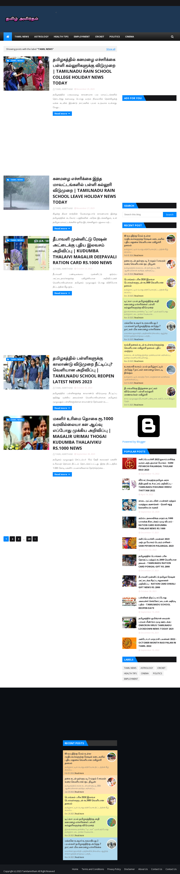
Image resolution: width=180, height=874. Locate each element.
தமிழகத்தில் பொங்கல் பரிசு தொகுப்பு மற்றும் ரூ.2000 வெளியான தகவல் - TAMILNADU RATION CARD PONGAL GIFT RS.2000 (157, 561)
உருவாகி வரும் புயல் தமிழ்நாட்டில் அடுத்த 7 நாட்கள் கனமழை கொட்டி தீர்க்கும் (143, 369)
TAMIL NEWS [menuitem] (22, 36)
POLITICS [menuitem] (115, 36)
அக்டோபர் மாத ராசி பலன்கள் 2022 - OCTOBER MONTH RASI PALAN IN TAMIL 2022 (157, 642)
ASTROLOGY (147, 667)
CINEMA (145, 673)
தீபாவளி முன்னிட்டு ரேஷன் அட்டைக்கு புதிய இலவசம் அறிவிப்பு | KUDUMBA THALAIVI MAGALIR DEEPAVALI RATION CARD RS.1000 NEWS (85, 250)
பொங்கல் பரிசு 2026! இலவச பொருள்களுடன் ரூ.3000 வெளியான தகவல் (143, 282)
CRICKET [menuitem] (99, 36)
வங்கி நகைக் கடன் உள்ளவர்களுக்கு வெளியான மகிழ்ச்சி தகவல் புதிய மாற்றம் (144, 347)
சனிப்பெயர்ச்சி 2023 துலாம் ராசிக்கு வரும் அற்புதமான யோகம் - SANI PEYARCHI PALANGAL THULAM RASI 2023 (157, 464)
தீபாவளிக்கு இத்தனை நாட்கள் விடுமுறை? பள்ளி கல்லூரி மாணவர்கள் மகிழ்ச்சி (140, 391)
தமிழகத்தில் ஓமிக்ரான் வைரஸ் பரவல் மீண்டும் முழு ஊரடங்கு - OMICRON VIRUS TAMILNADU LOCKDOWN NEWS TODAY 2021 (156, 623)
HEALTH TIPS (130, 673)
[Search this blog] (142, 214)
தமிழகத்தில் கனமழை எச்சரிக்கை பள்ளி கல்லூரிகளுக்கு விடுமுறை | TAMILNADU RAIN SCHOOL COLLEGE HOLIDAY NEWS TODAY (84, 71)
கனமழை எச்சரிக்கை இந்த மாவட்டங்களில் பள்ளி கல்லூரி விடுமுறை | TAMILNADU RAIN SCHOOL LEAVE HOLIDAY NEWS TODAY (84, 190)
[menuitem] (8, 36)
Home (75, 869)
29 (29, 538)
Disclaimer (129, 869)
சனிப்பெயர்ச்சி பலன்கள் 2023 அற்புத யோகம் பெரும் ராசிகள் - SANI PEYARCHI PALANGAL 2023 (156, 542)
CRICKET (161, 667)
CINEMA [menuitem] (129, 36)
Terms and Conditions (93, 869)
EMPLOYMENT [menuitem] (82, 36)
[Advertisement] (60, 145)
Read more (60, 113)
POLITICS (157, 673)
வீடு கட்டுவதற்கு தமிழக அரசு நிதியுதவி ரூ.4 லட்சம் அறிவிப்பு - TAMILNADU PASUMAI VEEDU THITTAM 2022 (156, 485)
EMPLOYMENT (131, 678)
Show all (110, 49)
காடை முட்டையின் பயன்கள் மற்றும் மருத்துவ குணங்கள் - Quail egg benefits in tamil (157, 504)
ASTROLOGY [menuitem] (41, 36)
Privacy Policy (114, 869)
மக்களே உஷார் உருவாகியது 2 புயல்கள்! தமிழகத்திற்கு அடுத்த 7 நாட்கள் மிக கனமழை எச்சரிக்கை (142, 326)
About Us (143, 869)
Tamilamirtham (29, 871)
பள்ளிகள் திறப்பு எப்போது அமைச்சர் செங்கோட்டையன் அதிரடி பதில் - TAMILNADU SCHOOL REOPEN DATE (157, 603)
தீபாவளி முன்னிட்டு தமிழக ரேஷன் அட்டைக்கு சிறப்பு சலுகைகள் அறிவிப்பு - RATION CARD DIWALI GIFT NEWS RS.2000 (157, 582)
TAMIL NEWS (130, 667)
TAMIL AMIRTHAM (64, 89)
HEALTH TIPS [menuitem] (61, 36)
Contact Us (156, 869)
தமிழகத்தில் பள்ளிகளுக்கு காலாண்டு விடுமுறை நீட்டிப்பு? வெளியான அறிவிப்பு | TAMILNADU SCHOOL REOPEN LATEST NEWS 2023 (83, 369)
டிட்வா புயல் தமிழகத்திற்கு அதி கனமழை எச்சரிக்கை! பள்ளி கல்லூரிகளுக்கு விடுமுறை (141, 304)
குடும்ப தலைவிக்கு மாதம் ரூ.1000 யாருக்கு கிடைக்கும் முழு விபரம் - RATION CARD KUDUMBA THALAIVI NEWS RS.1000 (156, 523)
